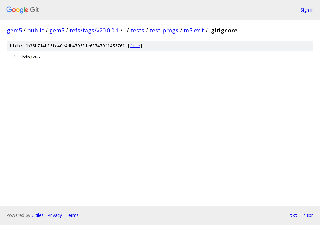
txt (294, 215)
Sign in (307, 10)
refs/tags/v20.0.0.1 (94, 30)
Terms (72, 215)
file (135, 45)
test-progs (164, 30)
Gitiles (38, 215)
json (309, 215)
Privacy (55, 215)
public (35, 30)
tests (137, 30)
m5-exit (194, 30)
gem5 (14, 30)
